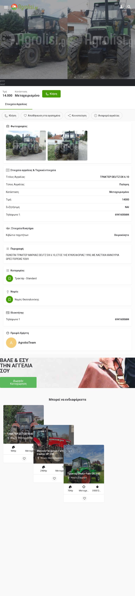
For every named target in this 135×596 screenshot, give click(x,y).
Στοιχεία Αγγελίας (16, 104)
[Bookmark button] (24, 458)
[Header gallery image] (34, 39)
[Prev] (8, 425)
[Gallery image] (26, 146)
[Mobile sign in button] (121, 7)
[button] (18, 382)
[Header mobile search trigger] (129, 7)
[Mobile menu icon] (6, 7)
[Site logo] (25, 7)
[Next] (38, 425)
